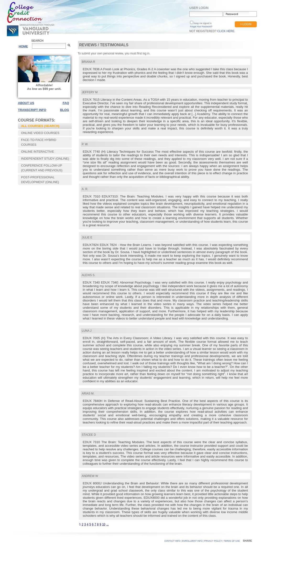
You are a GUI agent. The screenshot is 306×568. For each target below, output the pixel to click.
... (107, 524)
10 (103, 524)
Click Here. (226, 31)
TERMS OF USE (232, 541)
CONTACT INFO (172, 541)
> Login (245, 24)
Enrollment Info (192, 541)
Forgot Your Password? (201, 26)
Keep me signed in (202, 23)
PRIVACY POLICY (213, 541)
